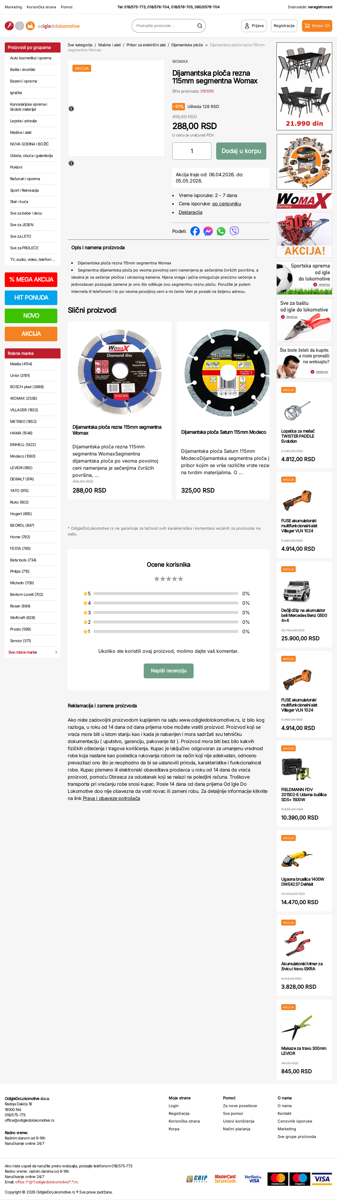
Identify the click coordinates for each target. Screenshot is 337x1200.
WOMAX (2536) (23, 398)
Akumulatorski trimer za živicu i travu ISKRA (301, 966)
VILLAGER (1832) (24, 409)
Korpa (174, 1128)
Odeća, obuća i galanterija (31, 155)
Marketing (13, 7)
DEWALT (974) (22, 479)
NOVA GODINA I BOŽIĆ (29, 144)
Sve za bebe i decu (26, 213)
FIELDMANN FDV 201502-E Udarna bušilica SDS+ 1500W (303, 794)
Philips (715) (20, 571)
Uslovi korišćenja (238, 1121)
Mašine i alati (20, 132)
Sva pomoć (233, 1113)
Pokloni (16, 167)
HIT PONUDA (31, 297)
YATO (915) (19, 490)
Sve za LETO (20, 236)
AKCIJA (31, 333)
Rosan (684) (20, 606)
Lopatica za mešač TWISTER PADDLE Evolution (297, 436)
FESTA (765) (20, 548)
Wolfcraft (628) (22, 617)
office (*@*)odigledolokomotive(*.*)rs (46, 1182)
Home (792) (20, 536)
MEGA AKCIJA (31, 279)
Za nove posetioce (240, 1105)
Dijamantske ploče (187, 44)
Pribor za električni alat (146, 44)
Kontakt (284, 1113)
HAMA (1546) (21, 433)
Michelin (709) (22, 582)
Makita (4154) (21, 363)
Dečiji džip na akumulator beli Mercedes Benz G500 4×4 (304, 615)
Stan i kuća (19, 201)
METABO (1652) (23, 421)
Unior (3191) (20, 375)
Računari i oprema (25, 178)
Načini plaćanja (236, 1128)
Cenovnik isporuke (295, 1121)
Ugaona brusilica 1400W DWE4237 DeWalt (302, 882)
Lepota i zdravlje (23, 120)
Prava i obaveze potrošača (111, 798)
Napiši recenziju (168, 671)
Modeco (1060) (23, 456)
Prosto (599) (20, 629)
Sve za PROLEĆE (24, 247)
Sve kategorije (80, 44)
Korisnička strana (41, 7)
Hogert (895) (21, 513)
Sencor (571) (20, 640)
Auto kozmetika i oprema (30, 57)
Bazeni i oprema (23, 81)
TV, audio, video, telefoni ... (32, 259)
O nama (285, 1105)
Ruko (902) (19, 502)
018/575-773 (134, 7)
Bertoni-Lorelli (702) (26, 594)
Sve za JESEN (21, 224)
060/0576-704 (207, 7)
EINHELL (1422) (23, 444)
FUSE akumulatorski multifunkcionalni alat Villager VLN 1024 (299, 525)
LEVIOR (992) (21, 467)
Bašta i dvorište (22, 69)
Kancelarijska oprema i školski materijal (28, 107)
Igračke (16, 92)
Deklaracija (190, 212)
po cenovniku (226, 204)
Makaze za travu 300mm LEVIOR (303, 1051)
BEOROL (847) (22, 525)
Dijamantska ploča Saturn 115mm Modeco (223, 432)
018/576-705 (182, 7)
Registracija (179, 1113)
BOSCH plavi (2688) (27, 386)
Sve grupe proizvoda (297, 1136)
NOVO (31, 315)
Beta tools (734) (23, 560)
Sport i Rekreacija (24, 190)
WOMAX (180, 61)
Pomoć (67, 7)
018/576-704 (158, 7)
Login (174, 1105)
